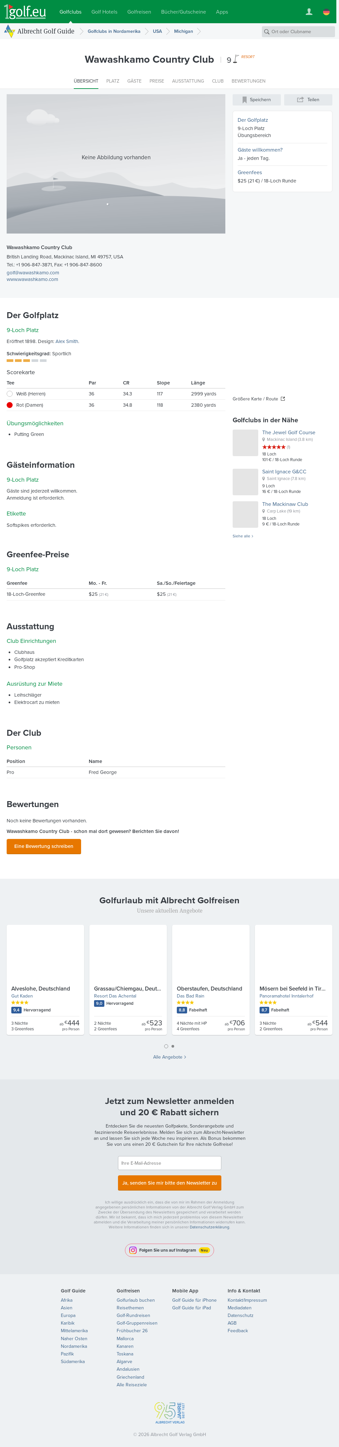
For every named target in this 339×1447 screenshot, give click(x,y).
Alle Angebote (167, 1055)
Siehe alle (241, 536)
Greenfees (250, 172)
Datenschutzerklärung (209, 1223)
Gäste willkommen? (260, 150)
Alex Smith (67, 341)
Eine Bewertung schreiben (43, 845)
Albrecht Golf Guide (45, 31)
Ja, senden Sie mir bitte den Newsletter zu (169, 1179)
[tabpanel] (169, 980)
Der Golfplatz (253, 120)
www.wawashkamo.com (32, 279)
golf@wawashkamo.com (33, 272)
